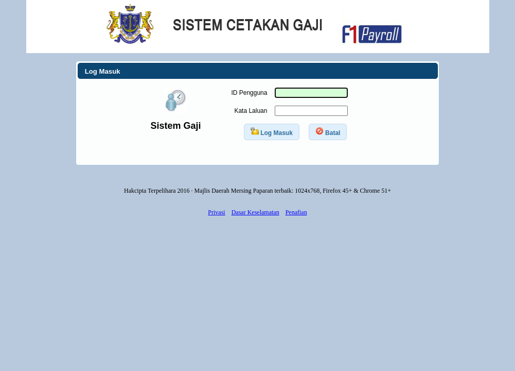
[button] (271, 132)
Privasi (216, 212)
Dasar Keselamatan (255, 212)
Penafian (296, 212)
